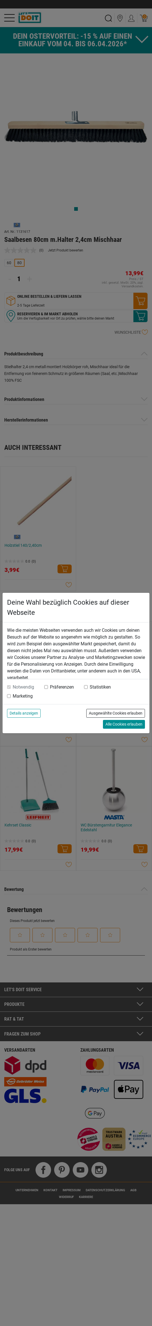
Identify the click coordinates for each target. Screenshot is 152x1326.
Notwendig (23, 687)
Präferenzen (62, 687)
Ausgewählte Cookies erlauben (115, 713)
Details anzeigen (24, 713)
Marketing (23, 696)
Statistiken (100, 687)
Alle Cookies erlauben (123, 724)
